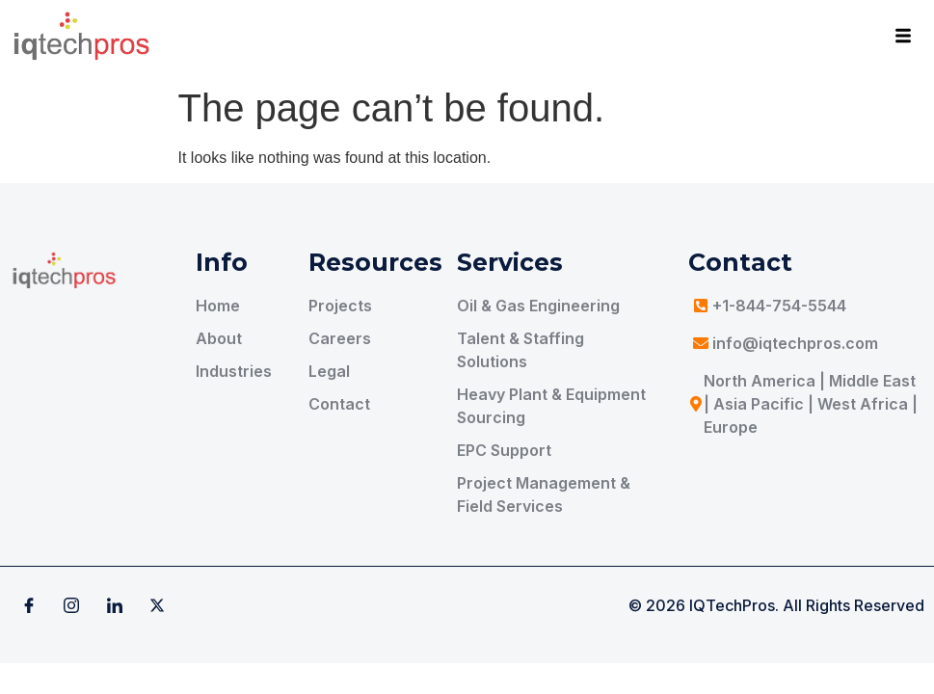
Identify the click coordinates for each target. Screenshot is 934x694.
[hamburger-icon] (902, 38)
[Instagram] (71, 605)
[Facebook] (28, 605)
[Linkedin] (114, 605)
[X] (157, 605)
